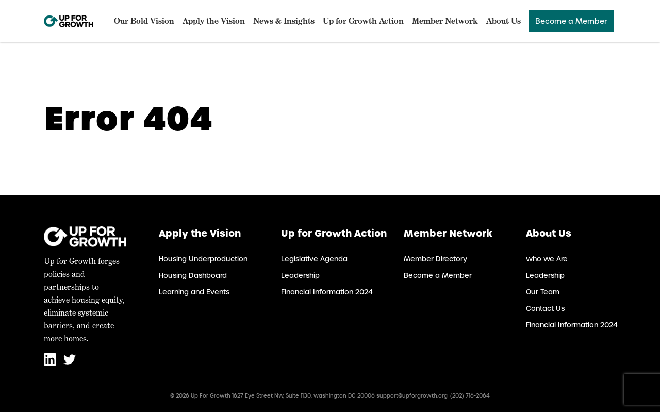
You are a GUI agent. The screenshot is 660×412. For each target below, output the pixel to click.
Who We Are (547, 259)
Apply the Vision (214, 20)
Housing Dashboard (193, 275)
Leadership (300, 275)
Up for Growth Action (363, 20)
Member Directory (435, 259)
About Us (503, 20)
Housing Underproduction (203, 259)
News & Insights (284, 20)
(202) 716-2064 (470, 395)
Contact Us (545, 308)
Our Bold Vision (144, 20)
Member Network (445, 20)
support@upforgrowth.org (412, 395)
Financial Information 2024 (327, 292)
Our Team (542, 292)
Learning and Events (194, 292)
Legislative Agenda (314, 259)
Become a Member (571, 21)
